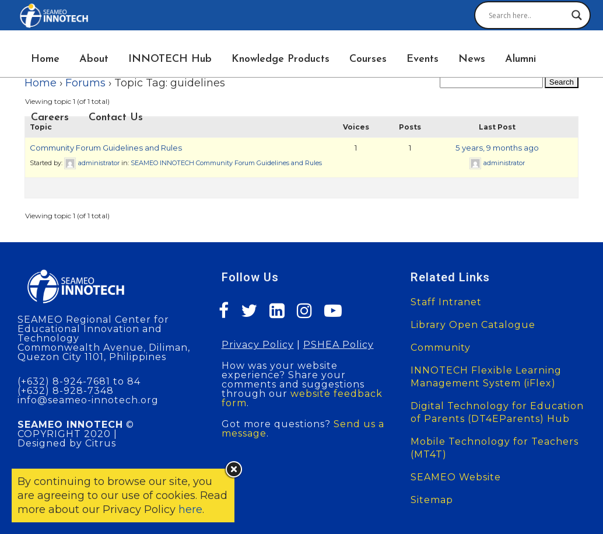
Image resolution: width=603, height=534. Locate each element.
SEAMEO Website (456, 477)
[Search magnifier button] (577, 15)
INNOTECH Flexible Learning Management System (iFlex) (486, 377)
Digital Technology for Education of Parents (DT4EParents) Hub (497, 412)
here (190, 509)
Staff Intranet (446, 302)
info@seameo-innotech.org (88, 400)
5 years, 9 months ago (497, 147)
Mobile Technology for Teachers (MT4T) (495, 448)
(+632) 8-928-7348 (65, 390)
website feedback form (302, 398)
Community (441, 347)
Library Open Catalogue (473, 324)
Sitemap (432, 499)
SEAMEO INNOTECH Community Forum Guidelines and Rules (226, 163)
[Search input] (527, 15)
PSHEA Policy (338, 344)
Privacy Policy (258, 344)
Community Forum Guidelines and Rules (106, 147)
